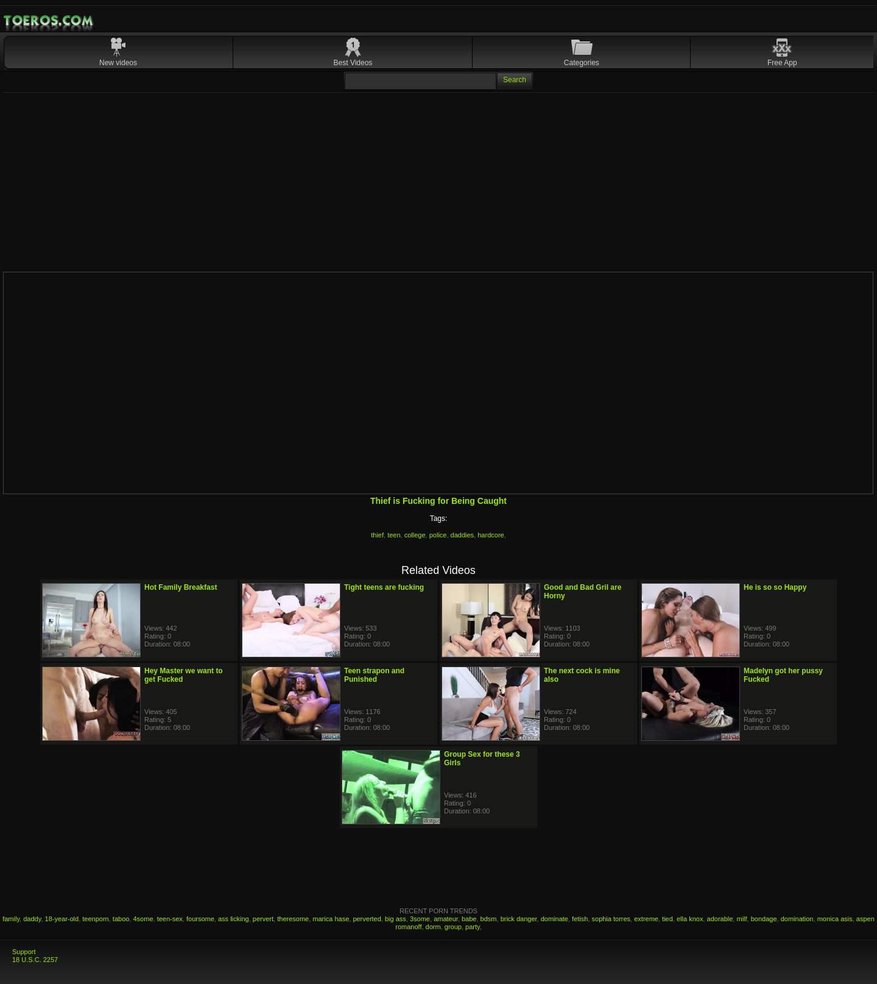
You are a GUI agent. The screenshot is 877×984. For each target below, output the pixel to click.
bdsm (489, 918)
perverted (367, 918)
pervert (263, 918)
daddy (32, 918)
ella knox (690, 918)
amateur (446, 918)
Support (24, 951)
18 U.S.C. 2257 (35, 959)
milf (741, 918)
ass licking (233, 918)
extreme (646, 918)
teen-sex (170, 918)
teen (393, 535)
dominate (554, 918)
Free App (782, 62)
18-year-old (62, 918)
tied (667, 918)
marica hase (330, 918)
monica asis (835, 918)
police (438, 535)
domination (797, 918)
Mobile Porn (49, 21)
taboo (121, 918)
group (453, 926)
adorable (720, 918)
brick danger (519, 918)
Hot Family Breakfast (180, 587)
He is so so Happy (775, 587)
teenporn (95, 918)
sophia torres (611, 918)
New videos (118, 62)
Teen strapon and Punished (374, 675)
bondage (764, 918)
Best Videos (353, 62)
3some (420, 918)
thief (377, 535)
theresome (293, 918)
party (472, 926)
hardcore (490, 535)
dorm (433, 926)
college (415, 535)
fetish (580, 918)
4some (143, 918)
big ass (395, 918)
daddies (462, 535)
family (10, 918)
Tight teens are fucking (384, 587)
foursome (200, 918)
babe (469, 918)
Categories (581, 62)
